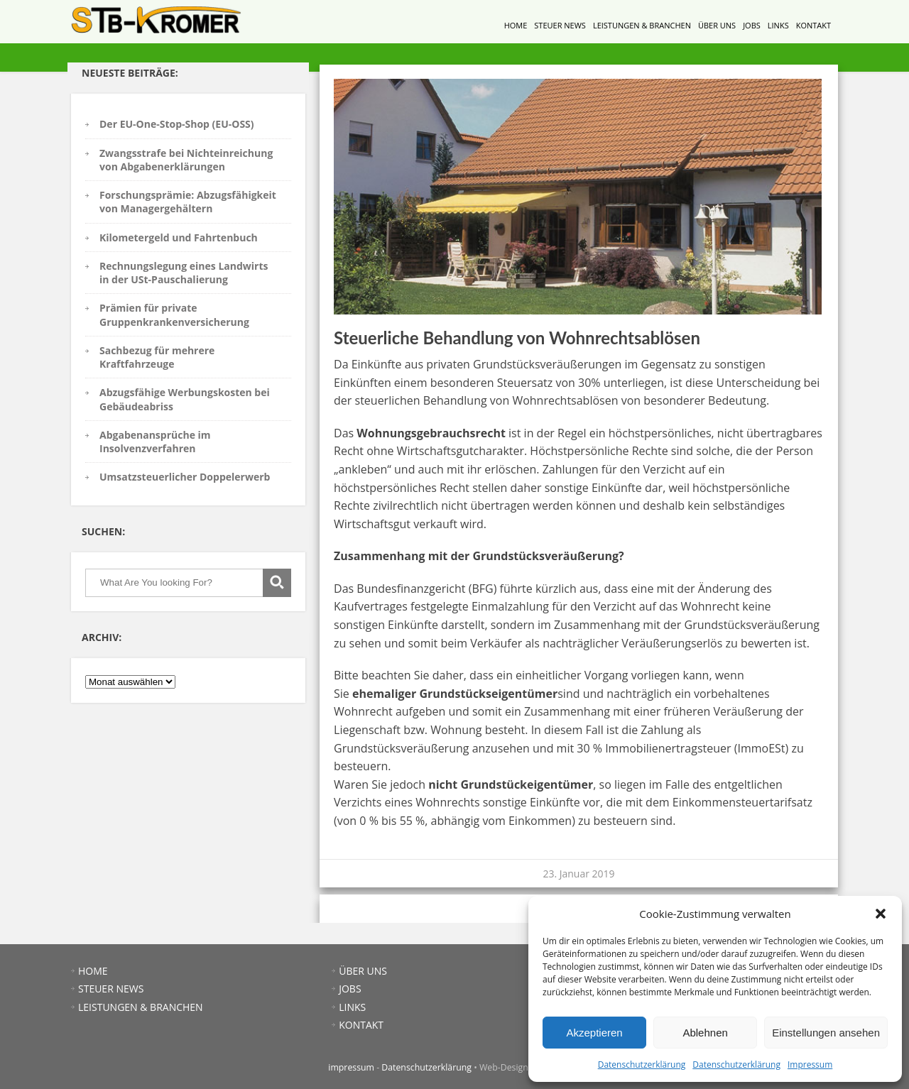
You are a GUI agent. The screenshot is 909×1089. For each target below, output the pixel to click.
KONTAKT (813, 25)
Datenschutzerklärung (642, 1064)
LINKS (778, 25)
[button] (880, 914)
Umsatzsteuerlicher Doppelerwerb (184, 476)
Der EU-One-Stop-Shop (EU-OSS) (176, 124)
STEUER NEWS (560, 25)
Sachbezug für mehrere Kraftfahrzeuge (156, 357)
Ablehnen (704, 1033)
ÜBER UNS (717, 25)
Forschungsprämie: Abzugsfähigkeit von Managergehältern (187, 201)
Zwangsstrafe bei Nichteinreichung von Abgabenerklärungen (186, 159)
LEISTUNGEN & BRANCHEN (642, 25)
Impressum (810, 1064)
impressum (351, 1067)
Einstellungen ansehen (826, 1033)
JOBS (752, 25)
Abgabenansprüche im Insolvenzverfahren (155, 441)
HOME (516, 25)
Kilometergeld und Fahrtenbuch (178, 237)
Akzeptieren (594, 1033)
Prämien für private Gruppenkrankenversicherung (174, 314)
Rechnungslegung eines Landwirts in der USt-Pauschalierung (183, 272)
